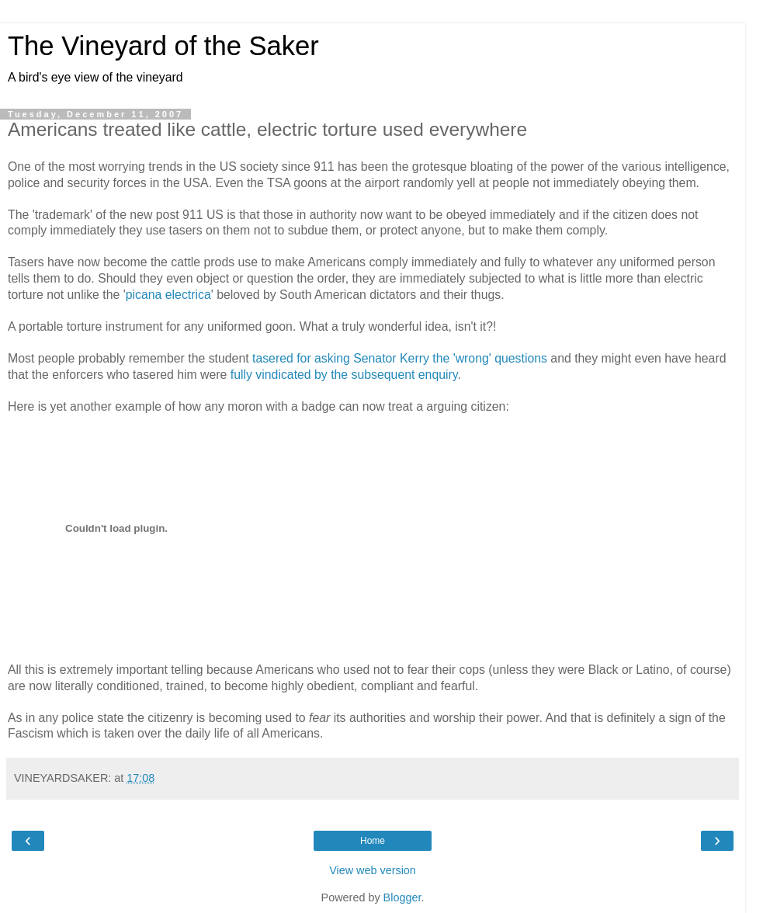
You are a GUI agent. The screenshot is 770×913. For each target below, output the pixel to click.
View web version (372, 870)
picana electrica (168, 294)
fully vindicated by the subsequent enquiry (344, 374)
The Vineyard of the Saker (163, 46)
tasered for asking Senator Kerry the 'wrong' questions (399, 358)
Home (372, 840)
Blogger (402, 897)
